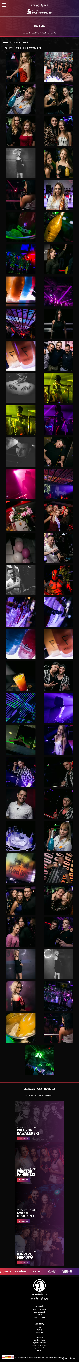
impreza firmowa (39, 1317)
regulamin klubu (39, 1340)
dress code (39, 1337)
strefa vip (39, 1335)
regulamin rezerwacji (39, 1343)
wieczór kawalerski (39, 1309)
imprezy (39, 1330)
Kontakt (39, 1350)
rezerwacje (39, 1332)
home (39, 1327)
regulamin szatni (39, 1348)
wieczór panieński (39, 1312)
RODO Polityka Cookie (40, 1345)
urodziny (39, 1315)
